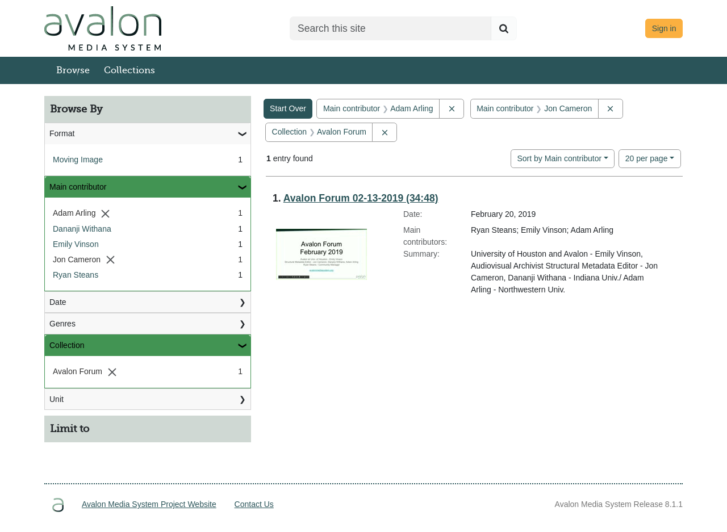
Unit (56, 399)
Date (57, 302)
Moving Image (78, 159)
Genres (62, 323)
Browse (73, 70)
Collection (66, 345)
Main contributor (77, 186)
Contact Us (254, 504)
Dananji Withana (82, 228)
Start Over (288, 108)
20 (646, 157)
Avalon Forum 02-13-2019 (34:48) (360, 198)
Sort (559, 158)
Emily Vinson (76, 244)
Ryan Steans (75, 274)
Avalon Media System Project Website (149, 504)
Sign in (664, 28)
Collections (129, 70)
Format (61, 133)
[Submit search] (504, 28)
